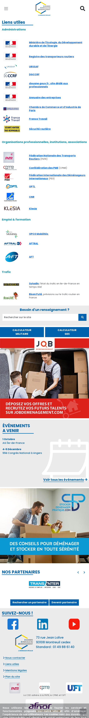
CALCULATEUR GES (67, 332)
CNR (31, 197)
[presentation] (78, 572)
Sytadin (34, 283)
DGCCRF (34, 74)
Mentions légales (15, 670)
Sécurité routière (40, 129)
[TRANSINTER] (44, 584)
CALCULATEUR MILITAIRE (21, 332)
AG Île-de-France (13, 441)
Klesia (33, 208)
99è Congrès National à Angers (22, 451)
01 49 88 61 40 (63, 647)
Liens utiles (11, 664)
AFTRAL (33, 243)
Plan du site (11, 676)
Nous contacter (14, 658)
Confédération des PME (43, 167)
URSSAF (34, 66)
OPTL (32, 186)
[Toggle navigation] (6, 9)
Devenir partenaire (64, 602)
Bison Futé (35, 294)
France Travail (38, 119)
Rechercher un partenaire (29, 602)
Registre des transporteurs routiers (51, 56)
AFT (31, 256)
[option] (44, 584)
